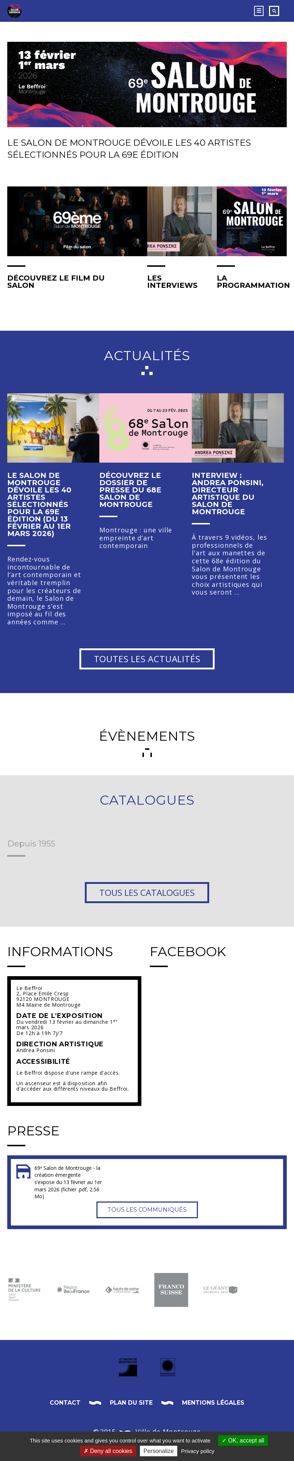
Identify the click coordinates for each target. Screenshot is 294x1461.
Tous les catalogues (147, 892)
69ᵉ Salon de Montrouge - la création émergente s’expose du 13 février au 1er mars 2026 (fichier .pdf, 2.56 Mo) (68, 1182)
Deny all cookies (108, 1451)
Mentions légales (213, 1402)
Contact (65, 1402)
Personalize (159, 1451)
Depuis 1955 (31, 844)
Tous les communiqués (147, 1209)
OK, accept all (243, 1440)
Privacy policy (198, 1451)
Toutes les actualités (147, 659)
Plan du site (131, 1402)
